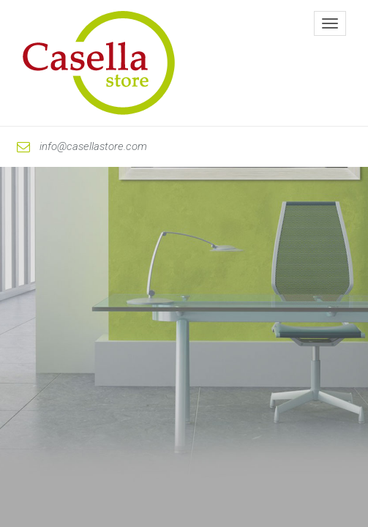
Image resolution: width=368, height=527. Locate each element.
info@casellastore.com (82, 146)
